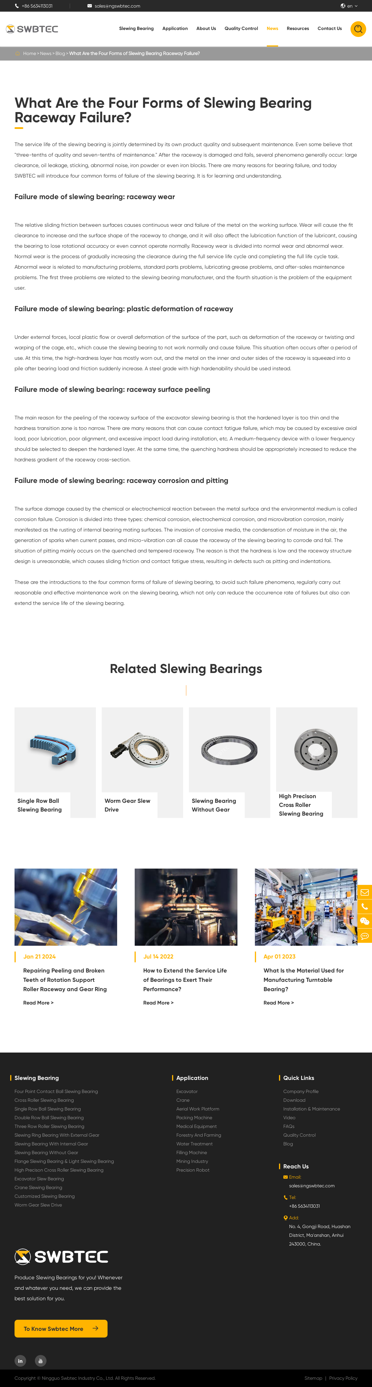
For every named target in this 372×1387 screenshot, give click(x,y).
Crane (182, 1100)
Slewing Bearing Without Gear (214, 805)
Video (289, 1117)
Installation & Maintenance (311, 1109)
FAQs (288, 1126)
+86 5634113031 (33, 6)
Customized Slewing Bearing (45, 1196)
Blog (60, 53)
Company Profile (301, 1091)
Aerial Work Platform (197, 1109)
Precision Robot (193, 1170)
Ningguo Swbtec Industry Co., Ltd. (78, 1378)
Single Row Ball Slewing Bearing (39, 805)
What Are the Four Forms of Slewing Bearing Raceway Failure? (134, 53)
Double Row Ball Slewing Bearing (49, 1117)
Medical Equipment (196, 1126)
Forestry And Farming (198, 1135)
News (272, 28)
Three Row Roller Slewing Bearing (49, 1126)
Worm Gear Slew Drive (127, 805)
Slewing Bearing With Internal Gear (51, 1144)
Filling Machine (191, 1152)
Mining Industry (192, 1161)
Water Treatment (194, 1144)
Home (29, 53)
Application (175, 28)
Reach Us (296, 1166)
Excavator (187, 1091)
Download (294, 1100)
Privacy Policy (343, 1378)
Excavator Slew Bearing (39, 1178)
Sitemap (313, 1378)
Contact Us (330, 28)
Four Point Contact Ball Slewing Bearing (56, 1091)
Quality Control (241, 28)
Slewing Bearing (136, 28)
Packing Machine (194, 1117)
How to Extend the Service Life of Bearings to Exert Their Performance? (185, 980)
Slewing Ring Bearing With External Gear (57, 1135)
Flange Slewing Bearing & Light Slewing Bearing (64, 1161)
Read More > (38, 1003)
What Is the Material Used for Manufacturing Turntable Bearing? (304, 980)
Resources (298, 28)
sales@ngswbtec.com (113, 6)
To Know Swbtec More (61, 1328)
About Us (206, 28)
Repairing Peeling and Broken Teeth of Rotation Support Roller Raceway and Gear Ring (65, 980)
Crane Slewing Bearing (38, 1187)
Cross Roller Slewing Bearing (44, 1100)
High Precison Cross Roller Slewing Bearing (301, 805)
